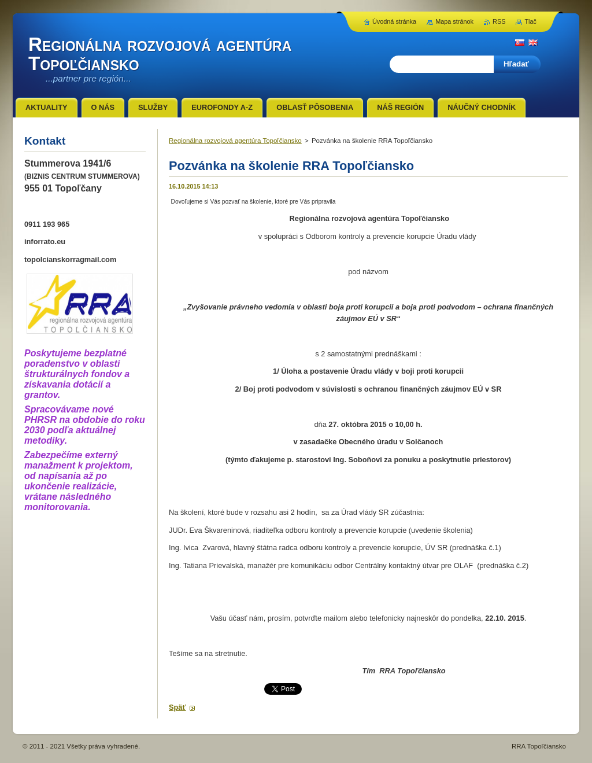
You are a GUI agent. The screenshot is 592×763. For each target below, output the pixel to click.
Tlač (530, 21)
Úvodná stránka (394, 21)
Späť (177, 707)
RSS (499, 21)
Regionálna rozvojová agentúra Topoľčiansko (235, 140)
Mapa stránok (454, 21)
